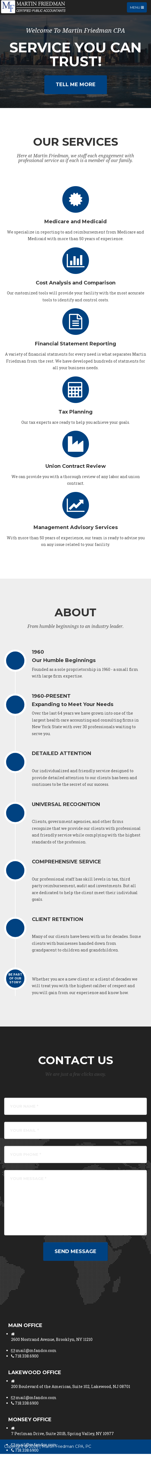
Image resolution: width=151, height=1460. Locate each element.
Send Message (75, 1251)
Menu (138, 8)
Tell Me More (76, 84)
